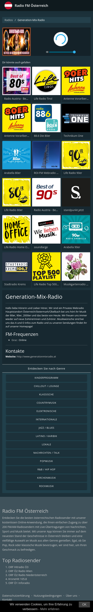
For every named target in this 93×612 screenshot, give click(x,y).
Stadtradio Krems (15, 284)
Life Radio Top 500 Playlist (50, 284)
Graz (14, 340)
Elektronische (47, 411)
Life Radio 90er (73, 173)
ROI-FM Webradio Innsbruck (51, 173)
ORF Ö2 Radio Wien (20, 571)
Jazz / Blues (46, 427)
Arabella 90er (72, 247)
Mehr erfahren (49, 609)
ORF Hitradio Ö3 (18, 567)
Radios (9, 20)
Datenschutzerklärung (16, 595)
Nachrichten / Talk (46, 452)
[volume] (62, 52)
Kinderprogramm (46, 377)
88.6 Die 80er (42, 136)
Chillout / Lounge (46, 386)
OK (84, 604)
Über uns (71, 595)
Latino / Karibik (46, 436)
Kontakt (7, 599)
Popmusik (46, 461)
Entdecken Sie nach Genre (46, 368)
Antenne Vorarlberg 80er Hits (22, 136)
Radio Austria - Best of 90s (50, 210)
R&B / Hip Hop (47, 469)
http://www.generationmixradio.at (36, 356)
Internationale (46, 419)
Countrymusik (46, 402)
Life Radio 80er (13, 210)
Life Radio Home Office (18, 247)
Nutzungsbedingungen (48, 595)
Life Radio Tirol (43, 98)
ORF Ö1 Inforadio (19, 583)
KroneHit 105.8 (17, 579)
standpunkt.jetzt (74, 210)
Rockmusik (46, 486)
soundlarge (41, 247)
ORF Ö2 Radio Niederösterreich (27, 575)
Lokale (46, 444)
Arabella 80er (12, 173)
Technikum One (73, 136)
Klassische (46, 394)
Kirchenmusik (46, 477)
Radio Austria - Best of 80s (20, 98)
